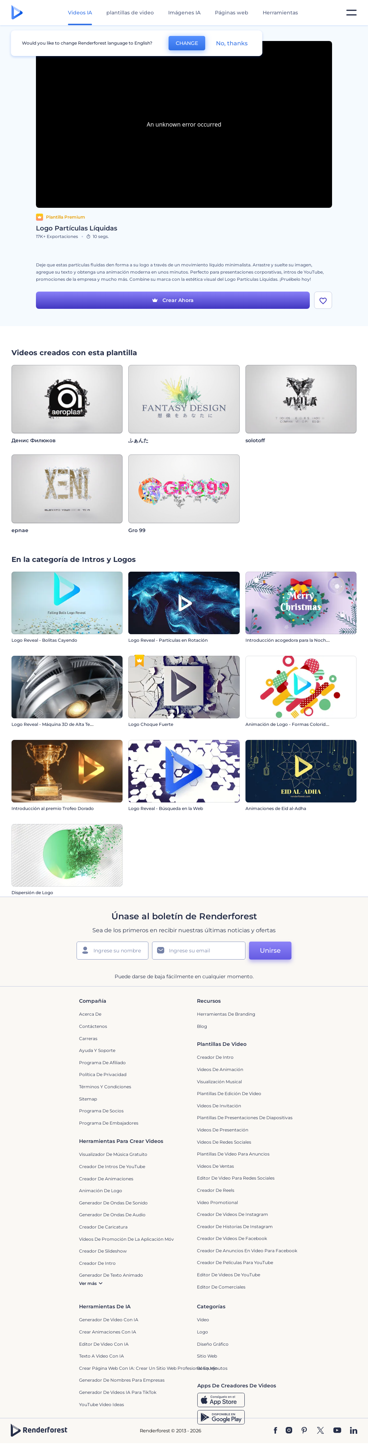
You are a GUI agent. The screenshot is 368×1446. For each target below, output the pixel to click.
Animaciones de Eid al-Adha (275, 808)
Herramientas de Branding (226, 1014)
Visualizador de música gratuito (113, 1154)
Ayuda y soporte (97, 1050)
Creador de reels (215, 1190)
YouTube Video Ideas (101, 1404)
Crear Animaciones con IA (107, 1332)
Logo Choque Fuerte (150, 724)
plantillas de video (130, 12)
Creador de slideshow (103, 1251)
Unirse (270, 951)
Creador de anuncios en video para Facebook (247, 1250)
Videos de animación (220, 1069)
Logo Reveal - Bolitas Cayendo (44, 640)
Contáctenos (93, 1026)
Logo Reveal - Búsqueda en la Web (165, 808)
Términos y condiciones (105, 1087)
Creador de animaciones (106, 1178)
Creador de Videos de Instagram (232, 1214)
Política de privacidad (102, 1074)
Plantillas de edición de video (229, 1094)
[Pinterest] (304, 1431)
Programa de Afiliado (102, 1062)
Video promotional (217, 1202)
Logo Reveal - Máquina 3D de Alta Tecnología (60, 724)
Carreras (88, 1038)
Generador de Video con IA (108, 1320)
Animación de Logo (100, 1191)
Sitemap (88, 1099)
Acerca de (90, 1014)
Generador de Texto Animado (111, 1275)
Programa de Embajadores (108, 1123)
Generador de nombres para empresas (122, 1380)
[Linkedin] (353, 1431)
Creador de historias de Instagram (235, 1226)
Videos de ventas (215, 1166)
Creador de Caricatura (103, 1227)
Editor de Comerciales (221, 1287)
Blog (202, 1026)
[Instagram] (289, 1431)
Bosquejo (207, 1368)
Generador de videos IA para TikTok (117, 1392)
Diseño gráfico (213, 1344)
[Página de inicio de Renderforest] (17, 12)
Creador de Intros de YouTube (112, 1167)
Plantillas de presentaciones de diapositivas (245, 1118)
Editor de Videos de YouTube (228, 1275)
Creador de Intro (215, 1057)
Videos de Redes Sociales (224, 1142)
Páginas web (231, 12)
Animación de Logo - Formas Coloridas (287, 724)
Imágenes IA (184, 12)
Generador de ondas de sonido (113, 1202)
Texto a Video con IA (101, 1356)
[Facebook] (275, 1431)
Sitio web (207, 1356)
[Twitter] (320, 1431)
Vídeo (203, 1320)
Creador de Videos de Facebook (232, 1238)
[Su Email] (198, 951)
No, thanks (232, 43)
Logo (202, 1332)
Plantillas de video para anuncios (233, 1154)
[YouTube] (337, 1431)
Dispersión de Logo (32, 893)
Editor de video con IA (104, 1344)
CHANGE (187, 43)
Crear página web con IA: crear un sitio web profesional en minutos (153, 1368)
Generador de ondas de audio (112, 1215)
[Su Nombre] (112, 951)
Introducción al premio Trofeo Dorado (53, 808)
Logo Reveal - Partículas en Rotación (168, 640)
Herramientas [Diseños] (280, 12)
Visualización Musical (219, 1081)
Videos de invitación (219, 1105)
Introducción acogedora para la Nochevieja (291, 640)
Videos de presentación (222, 1130)
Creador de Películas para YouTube (235, 1263)
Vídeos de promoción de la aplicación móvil (127, 1239)
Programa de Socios (101, 1111)
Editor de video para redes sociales (236, 1178)
